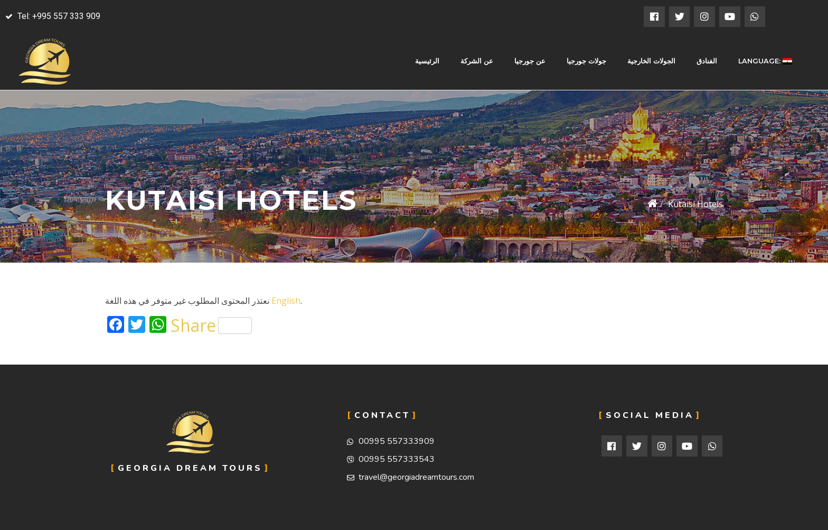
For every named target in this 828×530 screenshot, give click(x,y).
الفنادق (707, 61)
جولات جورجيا (586, 61)
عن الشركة (476, 61)
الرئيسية (427, 61)
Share (211, 325)
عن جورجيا (529, 61)
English (285, 300)
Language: (765, 61)
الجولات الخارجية (651, 61)
